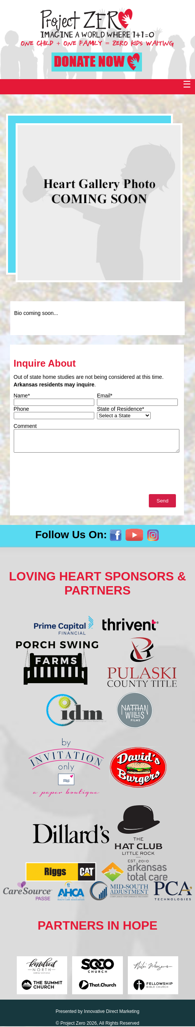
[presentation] (72, 475)
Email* (104, 396)
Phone (21, 409)
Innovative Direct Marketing (111, 1011)
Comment (25, 426)
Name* (22, 396)
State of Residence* (120, 409)
